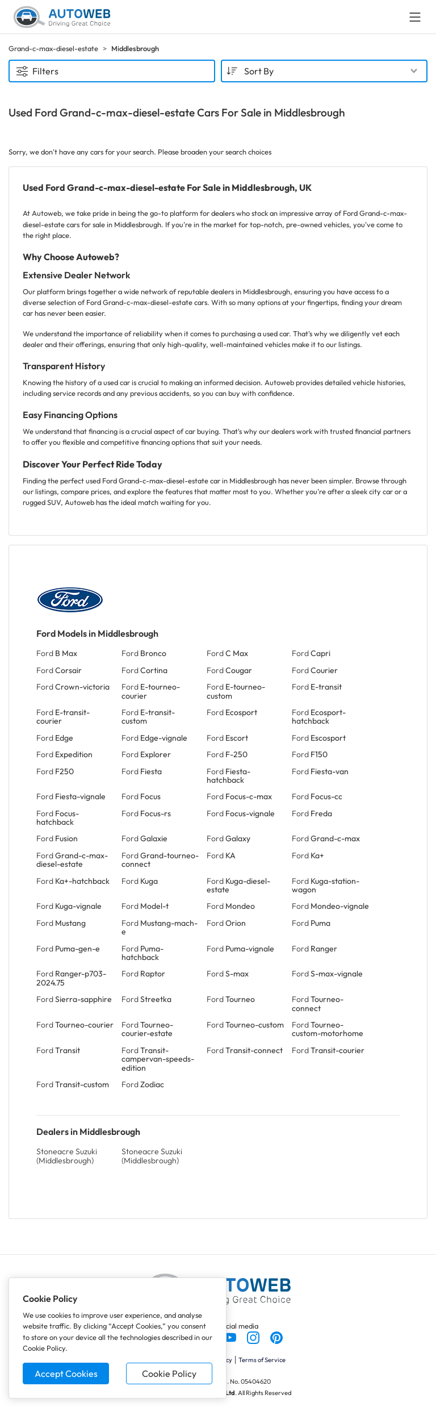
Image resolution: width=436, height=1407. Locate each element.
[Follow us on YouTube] (231, 1336)
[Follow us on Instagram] (254, 1336)
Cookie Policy (169, 1373)
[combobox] (324, 71)
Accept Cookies (66, 1373)
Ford (56, 653)
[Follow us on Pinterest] (276, 1336)
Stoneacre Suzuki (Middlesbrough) (66, 1155)
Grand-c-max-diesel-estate (53, 48)
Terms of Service (262, 1360)
